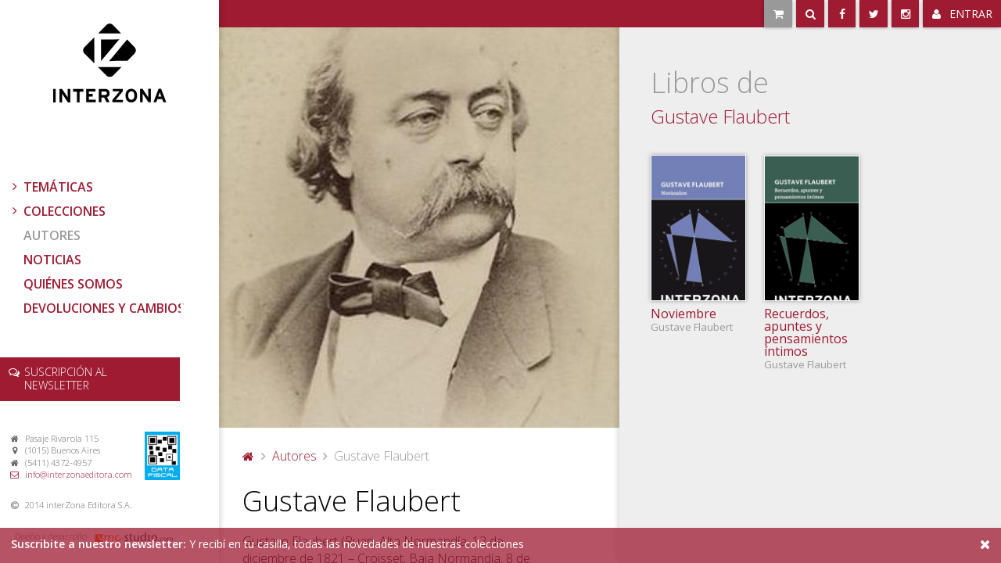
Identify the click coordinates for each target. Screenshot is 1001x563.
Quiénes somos (73, 284)
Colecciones (57, 211)
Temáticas (51, 187)
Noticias (52, 259)
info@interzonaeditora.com (78, 474)
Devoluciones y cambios (104, 308)
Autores (52, 235)
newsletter (65, 378)
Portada (248, 456)
